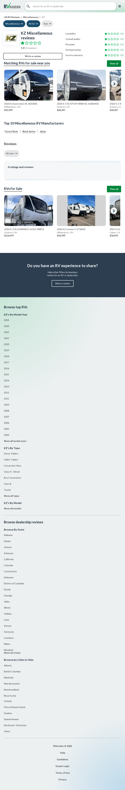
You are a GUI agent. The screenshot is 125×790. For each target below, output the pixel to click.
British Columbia (12, 671)
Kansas (7, 625)
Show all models (12, 508)
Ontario (8, 701)
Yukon (7, 731)
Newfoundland (11, 689)
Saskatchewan (11, 719)
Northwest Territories (15, 725)
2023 (6, 326)
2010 (6, 404)
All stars (10, 153)
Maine (7, 643)
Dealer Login (62, 766)
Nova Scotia (10, 695)
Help (62, 752)
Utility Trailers (11, 459)
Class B (7, 483)
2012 (6, 392)
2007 (6, 416)
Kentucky (9, 631)
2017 (6, 362)
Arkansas (8, 553)
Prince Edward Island (14, 707)
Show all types (11, 495)
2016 (6, 368)
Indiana (7, 613)
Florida (7, 589)
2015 (6, 374)
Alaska (7, 541)
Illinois (7, 607)
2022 (6, 332)
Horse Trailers (11, 453)
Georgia (8, 595)
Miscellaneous (12, 23)
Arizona (8, 547)
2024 (6, 320)
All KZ (32, 23)
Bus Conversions (12, 477)
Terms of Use (63, 772)
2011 (6, 398)
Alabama (8, 535)
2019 (6, 350)
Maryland (8, 650)
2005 (6, 428)
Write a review (33, 56)
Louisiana (8, 637)
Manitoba (9, 677)
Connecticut (10, 571)
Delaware (9, 577)
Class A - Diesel (12, 471)
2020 (6, 344)
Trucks (7, 489)
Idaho (7, 601)
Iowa (6, 619)
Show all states (12, 652)
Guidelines (62, 759)
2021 (6, 338)
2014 (6, 380)
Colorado (8, 565)
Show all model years (15, 441)
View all (114, 63)
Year (45, 23)
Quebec (8, 713)
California (9, 559)
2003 (6, 434)
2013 (6, 386)
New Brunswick (12, 683)
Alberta (8, 665)
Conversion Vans (12, 465)
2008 (6, 410)
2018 (6, 356)
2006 (6, 422)
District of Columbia (14, 583)
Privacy (62, 779)
